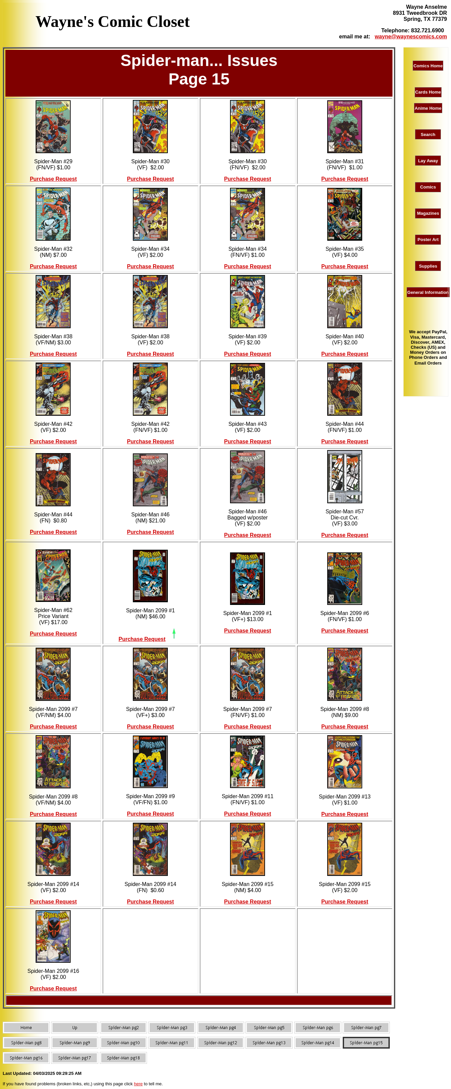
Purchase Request (53, 179)
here (138, 1083)
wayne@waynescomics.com (411, 36)
